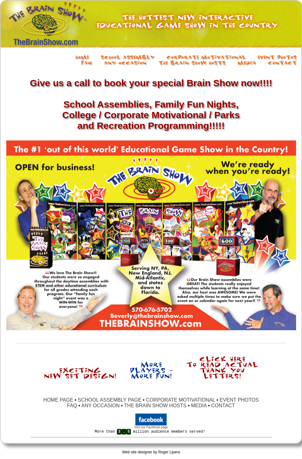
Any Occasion (125, 62)
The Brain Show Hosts (192, 62)
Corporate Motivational (206, 57)
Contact (282, 62)
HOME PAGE (59, 400)
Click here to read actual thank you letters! (222, 367)
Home (82, 57)
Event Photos (277, 57)
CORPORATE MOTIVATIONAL (180, 400)
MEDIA (199, 405)
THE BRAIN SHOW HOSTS (155, 405)
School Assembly (127, 57)
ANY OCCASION (100, 405)
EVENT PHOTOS (239, 400)
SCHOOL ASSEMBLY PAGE (109, 400)
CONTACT (223, 405)
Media (246, 62)
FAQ (86, 62)
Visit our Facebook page (151, 427)
